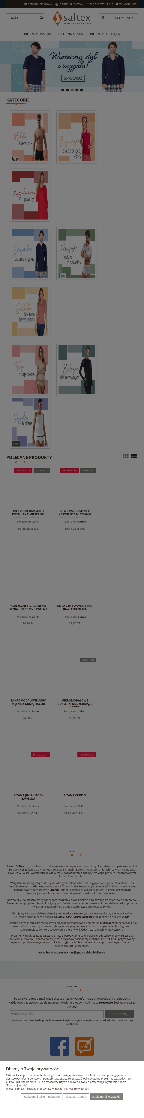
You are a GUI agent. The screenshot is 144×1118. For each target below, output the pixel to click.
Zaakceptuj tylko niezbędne (41, 1096)
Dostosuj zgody (76, 1096)
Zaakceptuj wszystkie (106, 1096)
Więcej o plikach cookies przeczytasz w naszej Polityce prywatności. (48, 1088)
